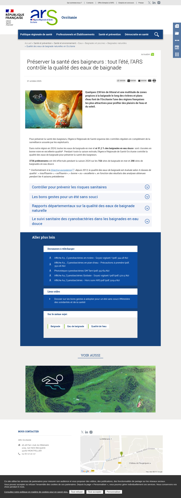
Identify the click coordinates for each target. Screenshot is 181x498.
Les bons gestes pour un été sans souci (65, 196)
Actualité (145, 54)
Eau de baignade (75, 326)
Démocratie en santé (136, 34)
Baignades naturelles (117, 43)
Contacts (89, 3)
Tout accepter (95, 492)
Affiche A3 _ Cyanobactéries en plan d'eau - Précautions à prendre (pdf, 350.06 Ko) (91, 264)
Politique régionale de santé (36, 34)
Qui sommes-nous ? (74, 3)
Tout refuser (77, 492)
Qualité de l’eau (98, 326)
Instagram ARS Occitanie (159, 2)
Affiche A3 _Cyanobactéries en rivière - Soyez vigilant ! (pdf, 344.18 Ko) (91, 258)
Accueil (28, 43)
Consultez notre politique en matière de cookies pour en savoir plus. (36, 492)
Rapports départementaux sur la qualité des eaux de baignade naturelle (83, 208)
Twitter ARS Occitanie (149, 2)
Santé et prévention (110, 34)
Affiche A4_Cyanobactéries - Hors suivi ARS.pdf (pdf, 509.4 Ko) (87, 280)
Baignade (55, 326)
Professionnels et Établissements (75, 34)
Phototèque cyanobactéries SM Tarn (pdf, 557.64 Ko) (81, 270)
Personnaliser (113, 492)
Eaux (80, 43)
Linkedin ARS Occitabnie (154, 2)
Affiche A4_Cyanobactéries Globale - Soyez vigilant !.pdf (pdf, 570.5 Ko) (91, 275)
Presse (141, 3)
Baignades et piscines (95, 43)
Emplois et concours (126, 3)
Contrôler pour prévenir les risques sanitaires (69, 187)
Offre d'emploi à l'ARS (106, 3)
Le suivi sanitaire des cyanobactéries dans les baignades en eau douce (85, 221)
